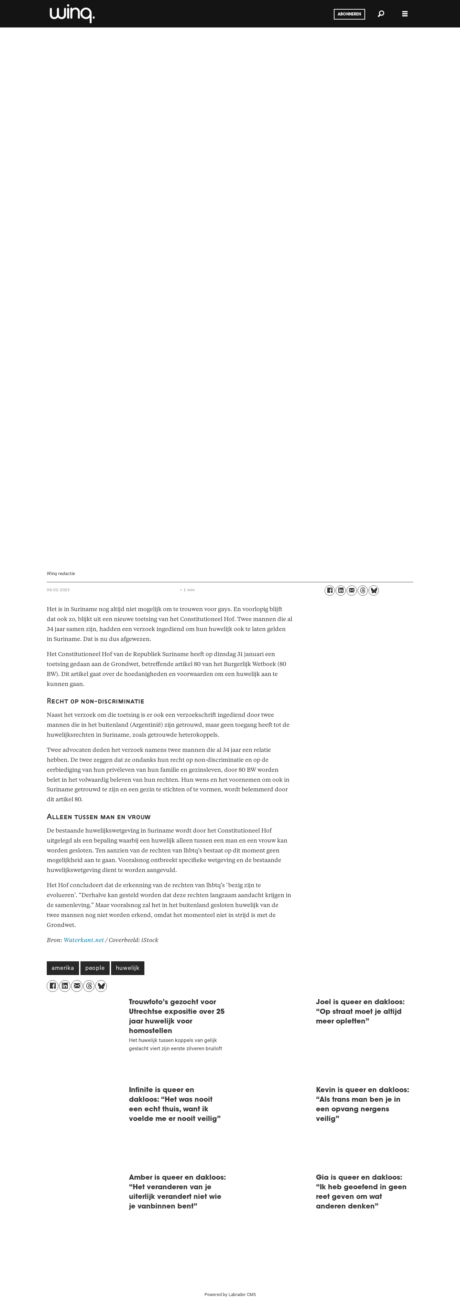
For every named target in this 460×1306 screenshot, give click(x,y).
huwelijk (128, 968)
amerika (63, 968)
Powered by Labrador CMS (230, 1295)
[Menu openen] (405, 14)
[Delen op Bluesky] (374, 590)
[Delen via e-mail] (352, 590)
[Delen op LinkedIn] (341, 590)
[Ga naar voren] (71, 14)
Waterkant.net (84, 940)
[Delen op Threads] (363, 590)
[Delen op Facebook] (330, 590)
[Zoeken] (381, 13)
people (95, 968)
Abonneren (349, 14)
